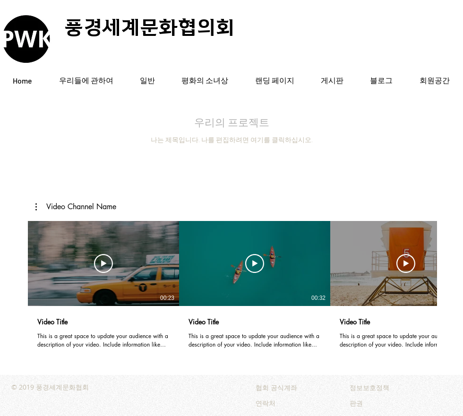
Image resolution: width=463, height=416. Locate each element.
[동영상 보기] (103, 263)
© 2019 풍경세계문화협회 (50, 386)
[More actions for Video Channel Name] (75, 207)
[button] (75, 207)
